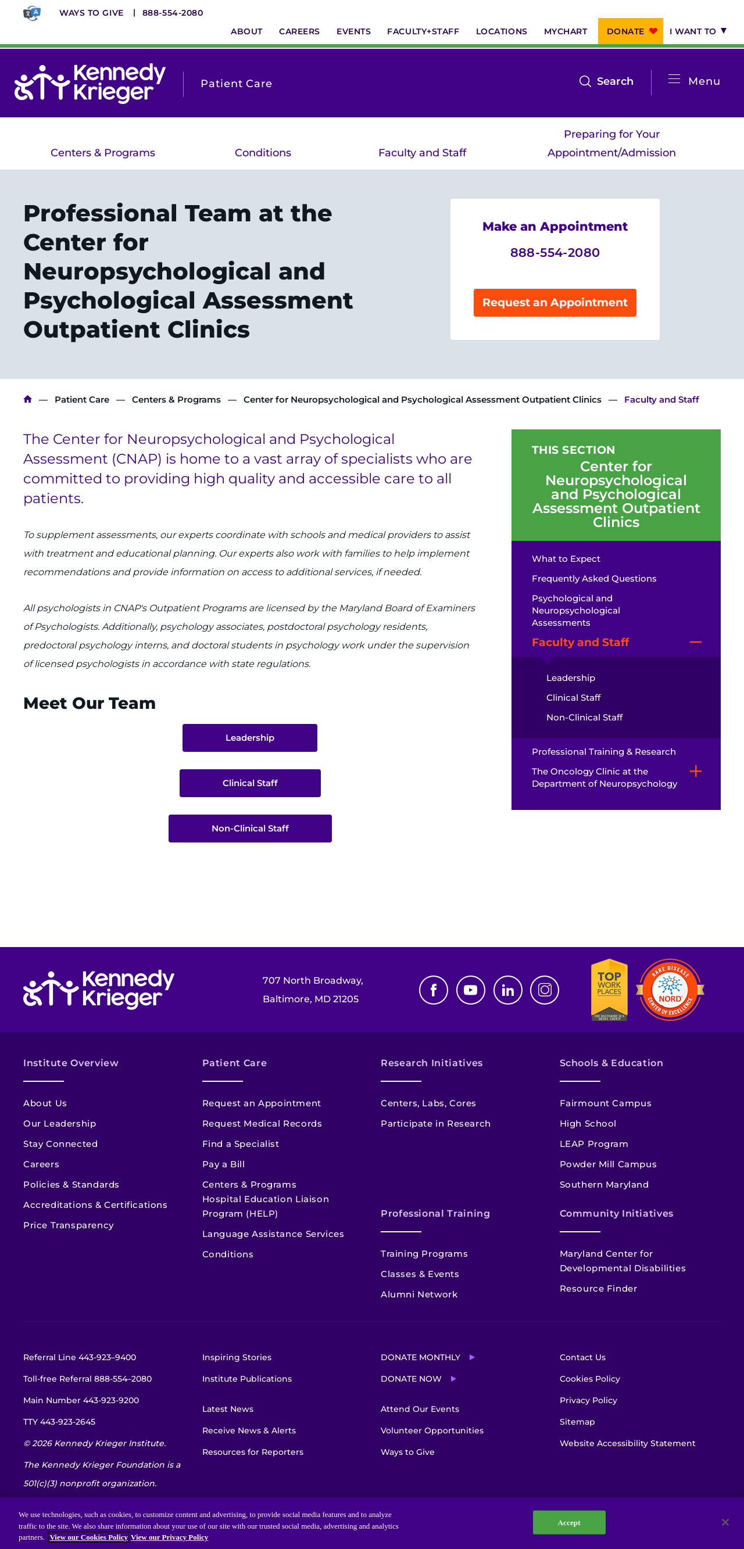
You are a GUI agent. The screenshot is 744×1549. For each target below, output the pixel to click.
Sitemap (577, 1422)
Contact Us (583, 1357)
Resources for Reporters (252, 1452)
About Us (45, 1103)
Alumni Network (419, 1294)
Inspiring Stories (236, 1357)
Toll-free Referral (87, 1378)
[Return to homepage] (90, 83)
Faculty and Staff (422, 152)
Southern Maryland (604, 1184)
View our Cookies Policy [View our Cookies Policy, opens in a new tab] (88, 1537)
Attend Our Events (420, 1409)
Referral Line (79, 1357)
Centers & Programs (103, 152)
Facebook (433, 990)
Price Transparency (68, 1225)
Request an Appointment (555, 302)
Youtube (470, 990)
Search (615, 81)
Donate (626, 31)
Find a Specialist (241, 1143)
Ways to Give (91, 13)
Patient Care (82, 399)
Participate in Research (436, 1123)
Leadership (250, 737)
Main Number (81, 1400)
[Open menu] (674, 79)
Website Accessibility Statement (628, 1443)
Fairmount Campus (606, 1103)
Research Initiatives (432, 1062)
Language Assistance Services (273, 1233)
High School (588, 1123)
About (247, 31)
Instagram (544, 990)
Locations (502, 31)
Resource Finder (599, 1288)
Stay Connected (60, 1143)
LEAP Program (594, 1143)
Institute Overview (71, 1062)
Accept (569, 1522)
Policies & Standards (71, 1184)
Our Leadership (59, 1123)
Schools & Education (612, 1062)
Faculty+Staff (423, 31)
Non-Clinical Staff (250, 828)
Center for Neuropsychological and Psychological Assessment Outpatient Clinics (423, 399)
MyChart (566, 31)
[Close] (725, 1522)
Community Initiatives (617, 1213)
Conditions (263, 152)
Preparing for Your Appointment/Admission (612, 143)
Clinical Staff (250, 782)
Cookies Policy (590, 1379)
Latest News (227, 1409)
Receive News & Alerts (249, 1430)
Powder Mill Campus (608, 1164)
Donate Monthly (420, 1357)
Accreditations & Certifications (95, 1204)
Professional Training (435, 1213)
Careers (299, 31)
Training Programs (424, 1253)
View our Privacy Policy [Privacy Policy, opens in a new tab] (169, 1537)
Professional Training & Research (604, 751)
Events (354, 31)
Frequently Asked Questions (594, 578)
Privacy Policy (588, 1400)
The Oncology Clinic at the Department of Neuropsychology (604, 777)
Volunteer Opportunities (432, 1430)
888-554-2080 (172, 13)
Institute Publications (247, 1379)
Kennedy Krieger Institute (27, 399)
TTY (59, 1421)
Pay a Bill (223, 1164)
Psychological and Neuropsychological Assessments (576, 610)
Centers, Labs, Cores (429, 1103)
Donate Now (411, 1379)
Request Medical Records (262, 1123)
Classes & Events (420, 1273)
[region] (372, 1523)
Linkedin (508, 990)
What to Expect (566, 558)
